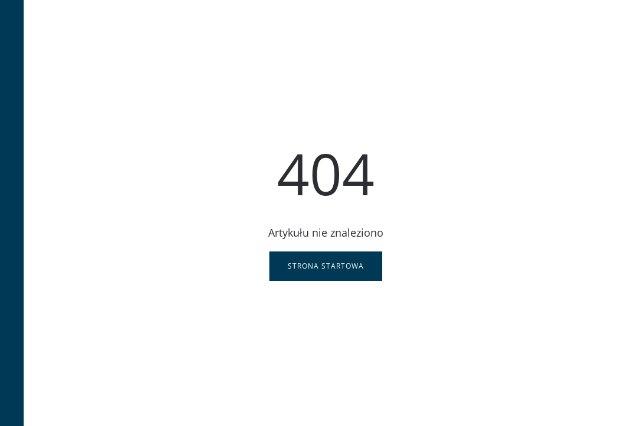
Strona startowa (326, 266)
